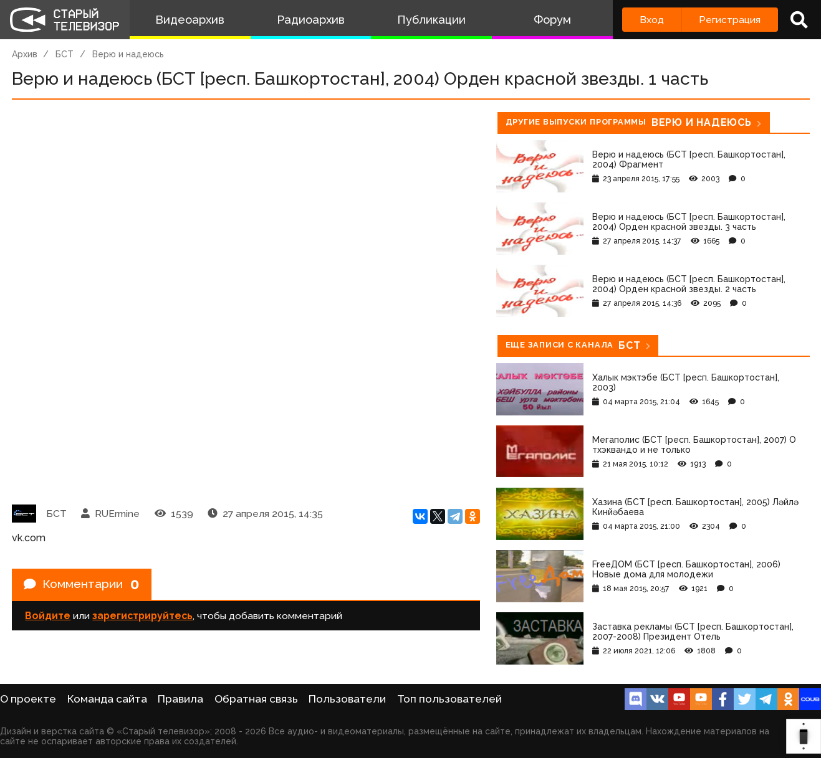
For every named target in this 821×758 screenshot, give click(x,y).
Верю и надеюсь (128, 54)
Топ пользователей (449, 699)
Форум (552, 19)
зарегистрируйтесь (142, 617)
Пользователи (347, 699)
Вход (652, 20)
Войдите (47, 617)
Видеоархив (189, 19)
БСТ (64, 54)
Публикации (431, 19)
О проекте (28, 699)
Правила (180, 699)
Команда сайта (107, 699)
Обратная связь (256, 699)
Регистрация (730, 20)
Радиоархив (311, 19)
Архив (24, 54)
